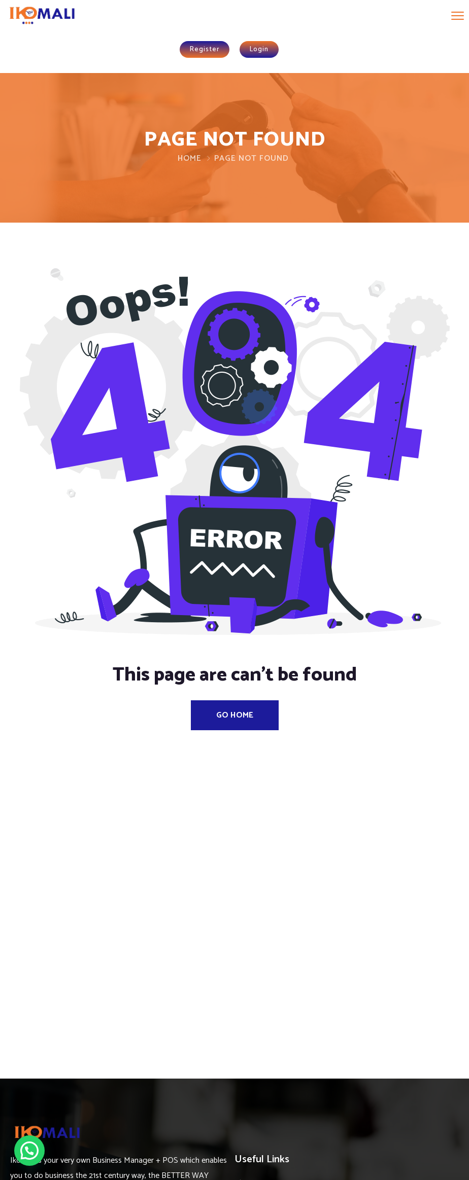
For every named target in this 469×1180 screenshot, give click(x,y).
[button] (29, 1150)
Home (190, 158)
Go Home (234, 715)
